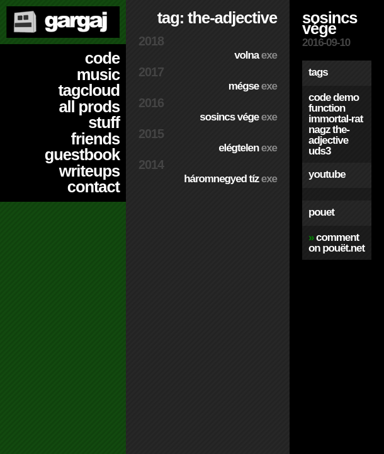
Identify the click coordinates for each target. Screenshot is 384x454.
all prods (89, 106)
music (98, 74)
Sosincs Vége (238, 117)
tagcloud (89, 90)
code (102, 58)
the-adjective (328, 135)
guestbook (82, 154)
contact (93, 186)
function (326, 108)
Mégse (253, 86)
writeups (89, 171)
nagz (319, 130)
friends (95, 139)
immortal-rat (335, 119)
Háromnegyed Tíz (230, 179)
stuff (104, 122)
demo (346, 97)
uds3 (319, 151)
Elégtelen (247, 148)
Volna (255, 55)
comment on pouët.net (336, 242)
